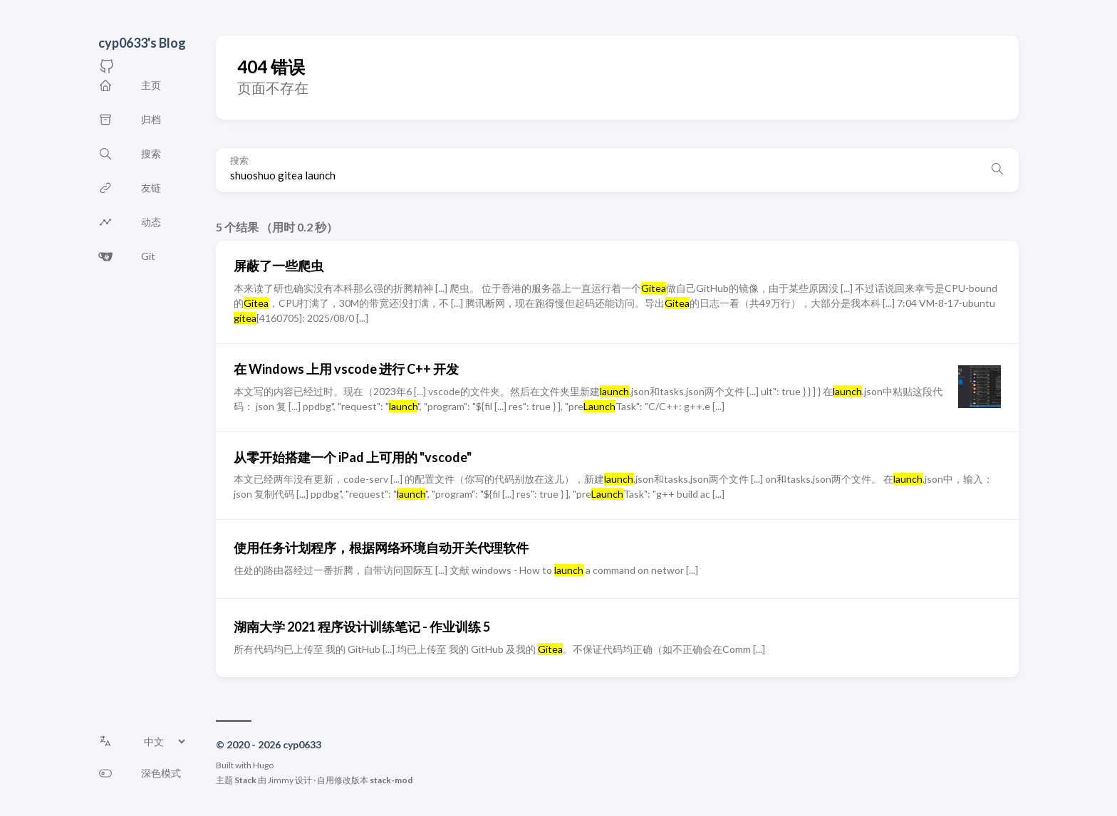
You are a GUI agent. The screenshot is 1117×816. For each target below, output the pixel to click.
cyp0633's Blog (142, 43)
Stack (245, 780)
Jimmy (280, 780)
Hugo (263, 765)
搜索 (239, 160)
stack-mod (391, 780)
